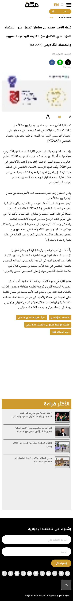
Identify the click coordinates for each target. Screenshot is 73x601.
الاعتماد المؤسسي (60, 317)
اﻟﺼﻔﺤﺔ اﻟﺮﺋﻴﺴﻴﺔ (65, 17)
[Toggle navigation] (68, 4)
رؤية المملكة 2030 (61, 332)
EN (56, 5)
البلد (51, 17)
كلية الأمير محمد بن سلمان (31, 317)
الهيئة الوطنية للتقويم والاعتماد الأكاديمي (48, 325)
